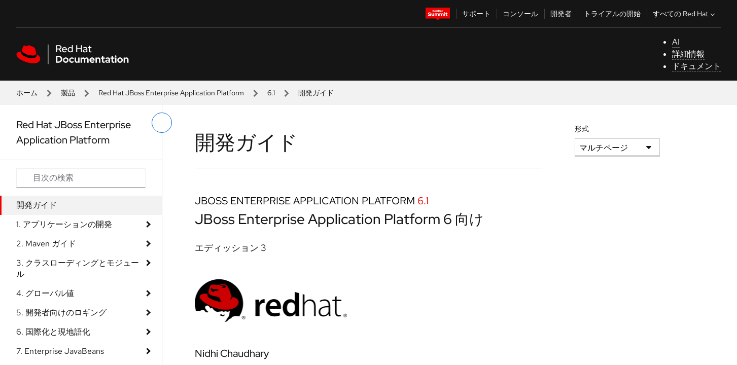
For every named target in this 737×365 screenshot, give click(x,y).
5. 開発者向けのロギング (61, 312)
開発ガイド (36, 205)
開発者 (561, 13)
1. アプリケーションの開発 (64, 224)
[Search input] (81, 178)
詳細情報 (688, 54)
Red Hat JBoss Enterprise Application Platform (171, 92)
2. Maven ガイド (46, 243)
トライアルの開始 (612, 13)
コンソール (520, 13)
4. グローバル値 (45, 293)
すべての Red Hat (685, 13)
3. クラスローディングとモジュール (77, 268)
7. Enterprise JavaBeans (60, 351)
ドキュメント (696, 66)
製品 (68, 92)
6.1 (271, 92)
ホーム (27, 92)
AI (676, 41)
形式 (582, 128)
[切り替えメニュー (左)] (162, 123)
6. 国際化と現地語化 (53, 331)
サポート (476, 13)
